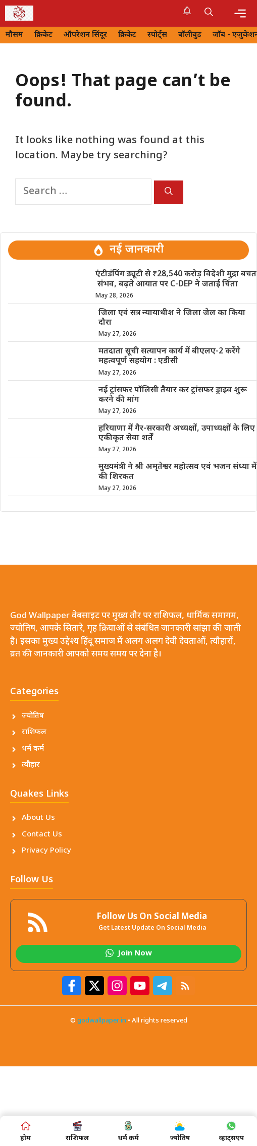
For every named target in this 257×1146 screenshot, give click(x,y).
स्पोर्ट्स (157, 35)
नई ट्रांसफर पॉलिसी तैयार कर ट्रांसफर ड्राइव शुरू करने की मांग (172, 395)
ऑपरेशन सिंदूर (85, 35)
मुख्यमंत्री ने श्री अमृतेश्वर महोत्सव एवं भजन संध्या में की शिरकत (177, 472)
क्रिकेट (43, 35)
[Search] (168, 192)
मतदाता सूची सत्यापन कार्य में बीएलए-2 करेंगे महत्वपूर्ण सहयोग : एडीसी (169, 356)
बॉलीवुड (189, 35)
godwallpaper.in (101, 1020)
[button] (208, 13)
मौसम (14, 35)
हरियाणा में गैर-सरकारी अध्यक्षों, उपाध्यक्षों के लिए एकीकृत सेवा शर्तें (176, 434)
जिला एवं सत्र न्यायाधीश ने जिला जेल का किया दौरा (171, 318)
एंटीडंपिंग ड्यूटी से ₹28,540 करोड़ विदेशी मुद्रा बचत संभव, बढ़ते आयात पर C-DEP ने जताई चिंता (175, 279)
